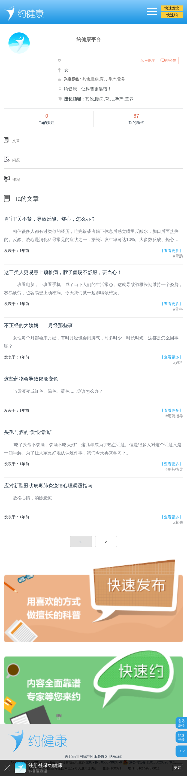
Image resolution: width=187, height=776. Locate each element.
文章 (16, 141)
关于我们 (71, 756)
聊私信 (170, 60)
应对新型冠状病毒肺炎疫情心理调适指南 (48, 485)
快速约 (172, 15)
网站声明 (86, 756)
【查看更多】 (171, 250)
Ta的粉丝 (136, 122)
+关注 (150, 60)
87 (136, 116)
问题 (16, 160)
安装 (177, 767)
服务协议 (100, 756)
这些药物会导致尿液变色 (31, 379)
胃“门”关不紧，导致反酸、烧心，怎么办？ (50, 219)
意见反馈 (181, 723)
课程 (16, 179)
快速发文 (172, 8)
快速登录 (181, 737)
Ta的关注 (47, 122)
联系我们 (115, 756)
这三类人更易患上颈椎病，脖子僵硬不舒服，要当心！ (63, 272)
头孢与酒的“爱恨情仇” (28, 432)
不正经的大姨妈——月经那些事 (38, 325)
